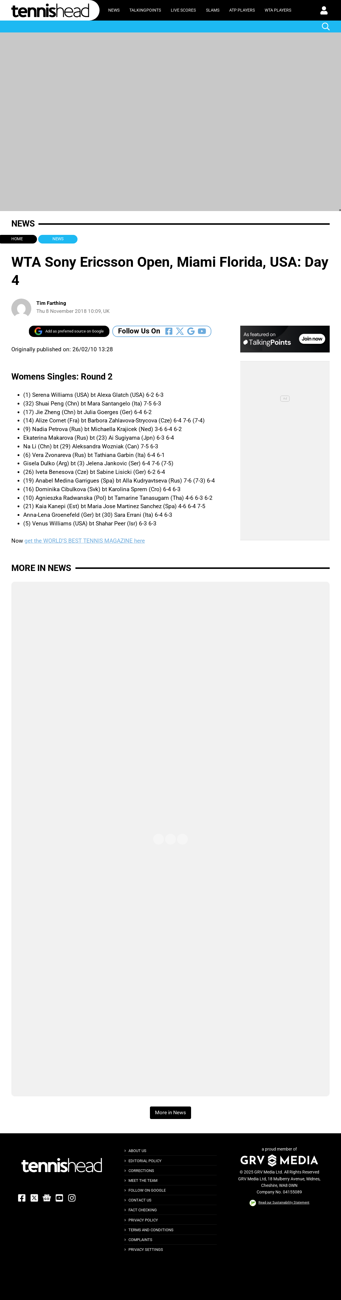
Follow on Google (147, 1190)
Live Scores (183, 10)
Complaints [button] (140, 1240)
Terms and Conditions (150, 1230)
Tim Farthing (51, 303)
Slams (212, 10)
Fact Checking (142, 1210)
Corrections (141, 1170)
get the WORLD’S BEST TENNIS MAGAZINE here (84, 540)
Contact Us (139, 1200)
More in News (41, 568)
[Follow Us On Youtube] (202, 331)
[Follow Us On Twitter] (180, 331)
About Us (137, 1150)
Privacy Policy (143, 1220)
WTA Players (278, 10)
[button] (324, 10)
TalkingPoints (145, 10)
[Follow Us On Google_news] (191, 331)
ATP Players (242, 10)
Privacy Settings (145, 1249)
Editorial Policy (145, 1161)
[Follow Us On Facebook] (169, 331)
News (114, 10)
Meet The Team (142, 1180)
